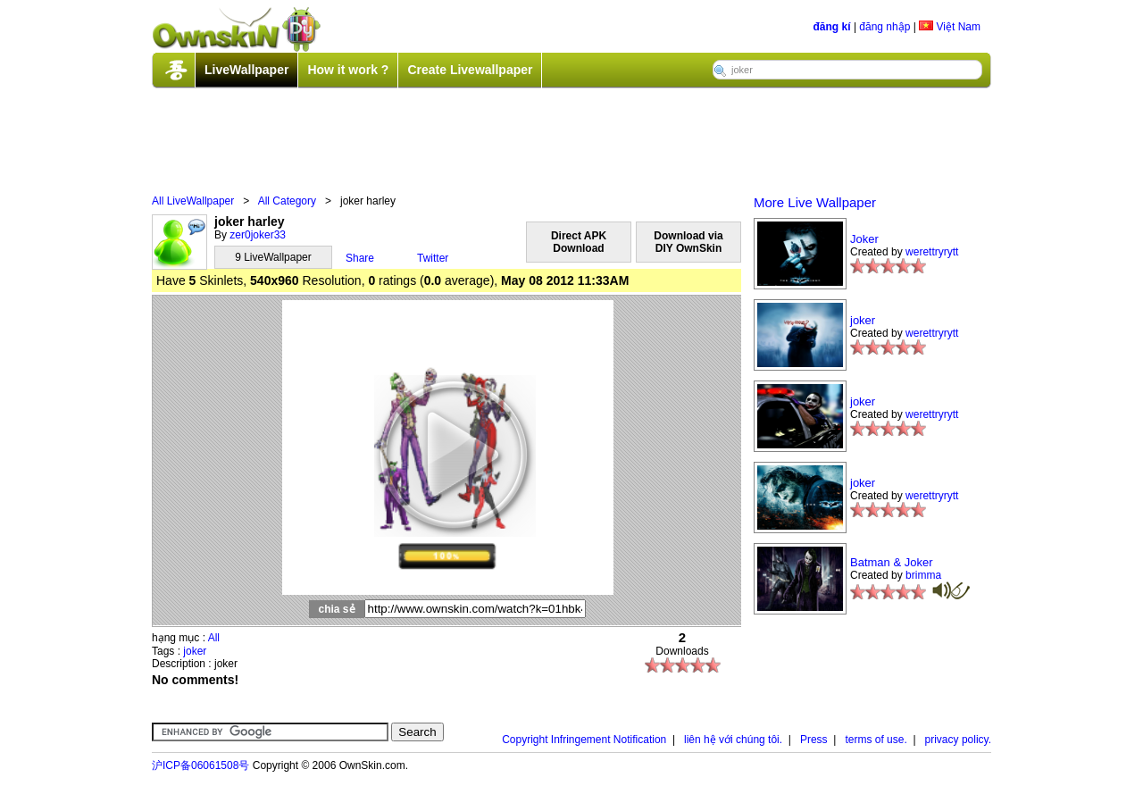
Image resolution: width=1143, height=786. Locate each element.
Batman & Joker (891, 562)
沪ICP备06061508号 (200, 765)
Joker (864, 239)
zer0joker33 (257, 235)
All (214, 637)
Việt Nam (949, 27)
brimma (923, 575)
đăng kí (832, 27)
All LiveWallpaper (193, 201)
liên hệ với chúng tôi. (733, 739)
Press (814, 739)
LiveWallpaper (246, 70)
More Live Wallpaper (815, 202)
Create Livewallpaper (469, 70)
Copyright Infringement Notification (584, 739)
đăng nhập (884, 27)
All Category (287, 201)
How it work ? (347, 70)
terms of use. (875, 739)
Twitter (432, 258)
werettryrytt (931, 252)
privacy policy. (958, 739)
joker (194, 651)
